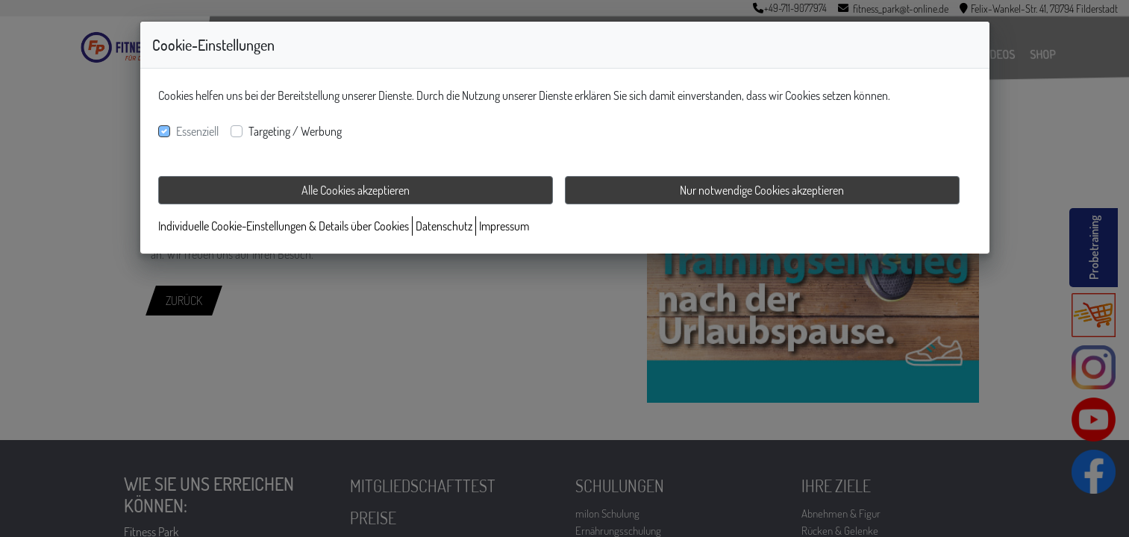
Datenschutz (444, 226)
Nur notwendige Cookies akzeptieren (762, 190)
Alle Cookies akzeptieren (355, 190)
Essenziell (197, 131)
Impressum (504, 226)
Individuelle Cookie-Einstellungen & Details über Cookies (283, 226)
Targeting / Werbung (295, 131)
